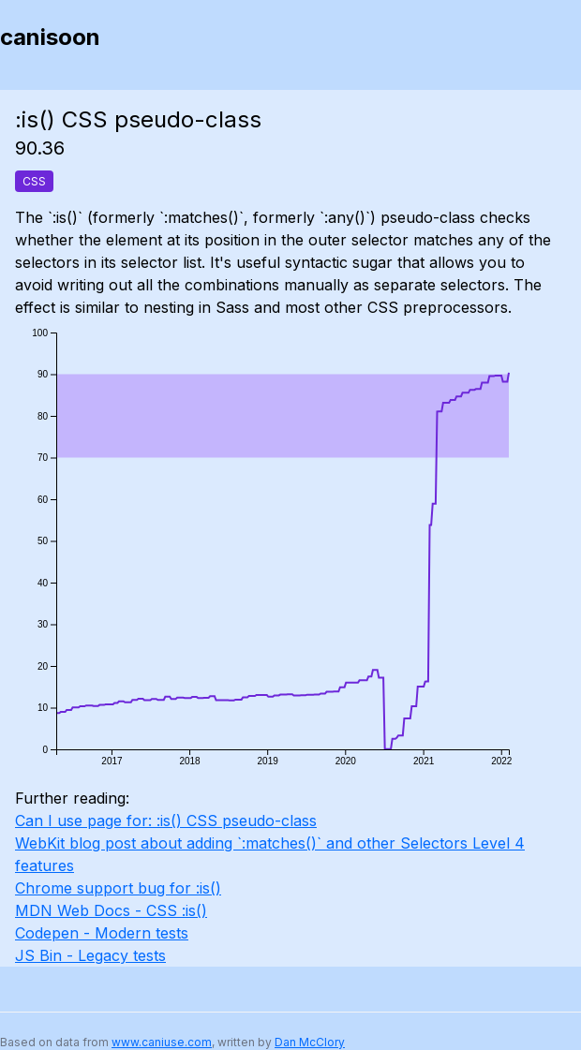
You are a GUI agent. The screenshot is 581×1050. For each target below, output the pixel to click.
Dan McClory (310, 1042)
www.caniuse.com (162, 1042)
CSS (34, 181)
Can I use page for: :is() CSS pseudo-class (166, 820)
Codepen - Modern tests (101, 933)
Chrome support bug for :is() (118, 888)
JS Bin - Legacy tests (90, 955)
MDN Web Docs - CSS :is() (111, 910)
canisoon (50, 37)
